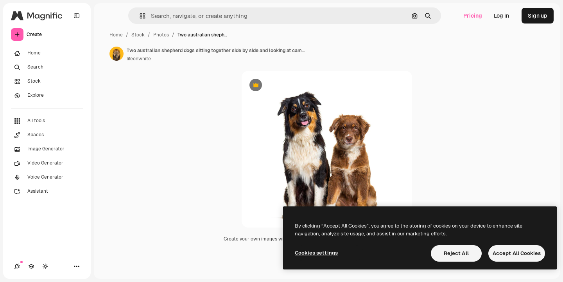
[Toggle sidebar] (76, 15)
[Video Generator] (47, 163)
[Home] (47, 53)
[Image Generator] (47, 149)
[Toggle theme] (45, 266)
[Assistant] (47, 191)
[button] (139, 16)
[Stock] (47, 81)
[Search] (47, 67)
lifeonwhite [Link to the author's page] (139, 59)
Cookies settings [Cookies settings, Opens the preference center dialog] (316, 252)
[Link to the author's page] (116, 54)
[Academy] (31, 266)
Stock (138, 35)
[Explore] (47, 95)
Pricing (472, 15)
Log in (501, 15)
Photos (161, 35)
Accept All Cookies (517, 253)
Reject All (456, 253)
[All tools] (47, 121)
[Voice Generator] (47, 177)
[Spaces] (47, 135)
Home (116, 35)
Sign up (537, 15)
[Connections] (17, 266)
